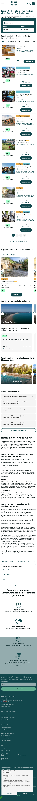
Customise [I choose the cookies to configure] (9, 793)
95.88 (26, 154)
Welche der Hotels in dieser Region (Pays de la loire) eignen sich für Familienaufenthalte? (15, 416)
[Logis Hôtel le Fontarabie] (8, 216)
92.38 (26, 82)
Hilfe (2, 745)
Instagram (22, 755)
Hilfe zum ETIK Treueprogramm (8, 711)
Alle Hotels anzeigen (18, 241)
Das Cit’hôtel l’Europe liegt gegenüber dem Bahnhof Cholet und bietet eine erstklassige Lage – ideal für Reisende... (25, 51)
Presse (2, 722)
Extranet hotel (4, 719)
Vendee (4, 572)
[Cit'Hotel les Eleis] (8, 144)
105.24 (26, 178)
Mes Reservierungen (5, 706)
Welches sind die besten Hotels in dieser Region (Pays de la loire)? (17, 409)
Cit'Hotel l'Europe (22, 46)
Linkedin (4, 758)
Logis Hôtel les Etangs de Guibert (25, 167)
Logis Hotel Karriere (5, 729)
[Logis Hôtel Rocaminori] (8, 192)
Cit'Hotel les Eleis (22, 140)
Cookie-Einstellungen (6, 740)
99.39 (26, 202)
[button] (3, 798)
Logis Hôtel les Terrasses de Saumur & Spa (24, 95)
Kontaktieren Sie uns (6, 709)
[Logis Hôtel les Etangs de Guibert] (8, 168)
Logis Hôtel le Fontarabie (24, 215)
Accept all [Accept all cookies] (25, 793)
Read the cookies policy (7, 788)
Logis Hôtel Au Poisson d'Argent (25, 119)
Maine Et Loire (6, 569)
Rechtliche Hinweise (5, 735)
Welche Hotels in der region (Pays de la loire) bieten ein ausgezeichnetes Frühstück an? (16, 402)
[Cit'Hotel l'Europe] (8, 50)
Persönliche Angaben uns (7, 738)
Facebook (5, 755)
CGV (2, 743)
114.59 (26, 130)
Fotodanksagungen (5, 750)
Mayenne (5, 577)
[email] (18, 684)
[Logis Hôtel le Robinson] (8, 72)
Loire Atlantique (6, 574)
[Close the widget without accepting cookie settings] (8, 770)
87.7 (20, 61)
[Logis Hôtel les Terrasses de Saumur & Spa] (8, 96)
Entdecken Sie (29, 61)
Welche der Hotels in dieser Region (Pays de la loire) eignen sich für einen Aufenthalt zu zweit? (15, 423)
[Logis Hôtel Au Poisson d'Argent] (8, 120)
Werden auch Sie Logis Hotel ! (8, 717)
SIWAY (18, 795)
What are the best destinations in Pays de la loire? (15, 396)
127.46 (26, 106)
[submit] (18, 689)
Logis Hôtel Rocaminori (24, 191)
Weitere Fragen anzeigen (18, 430)
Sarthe (4, 579)
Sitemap (3, 748)
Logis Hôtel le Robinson (24, 70)
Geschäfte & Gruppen (6, 727)
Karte (4, 41)
